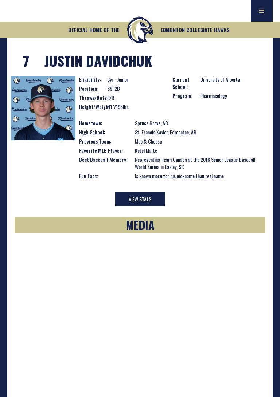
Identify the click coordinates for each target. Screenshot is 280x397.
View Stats (140, 199)
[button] (262, 11)
